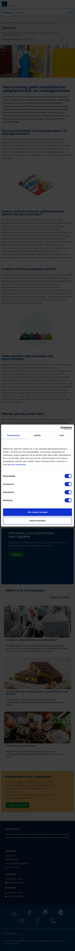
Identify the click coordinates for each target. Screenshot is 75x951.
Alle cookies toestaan (37, 512)
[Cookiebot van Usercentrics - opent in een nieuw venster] (60, 428)
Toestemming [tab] (13, 435)
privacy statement (17, 464)
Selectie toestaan (38, 521)
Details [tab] (37, 435)
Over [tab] (62, 435)
